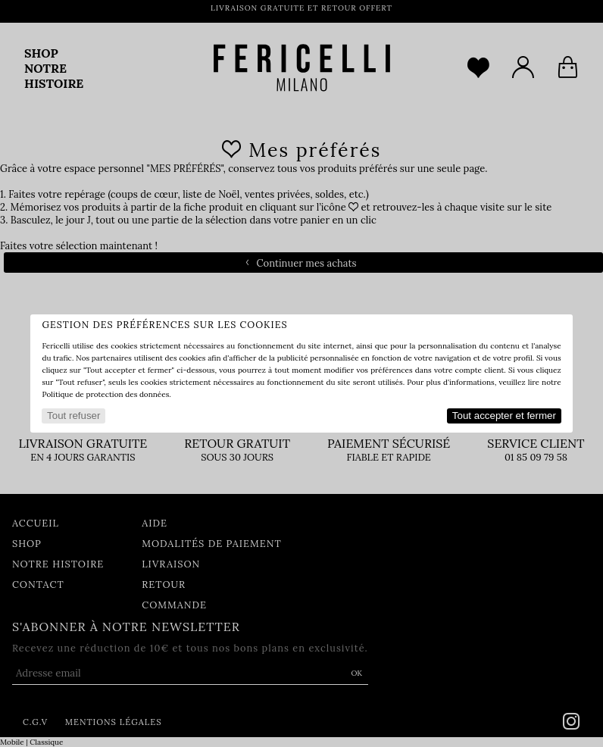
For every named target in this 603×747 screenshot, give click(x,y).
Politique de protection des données (105, 394)
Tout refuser (73, 415)
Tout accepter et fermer (504, 415)
